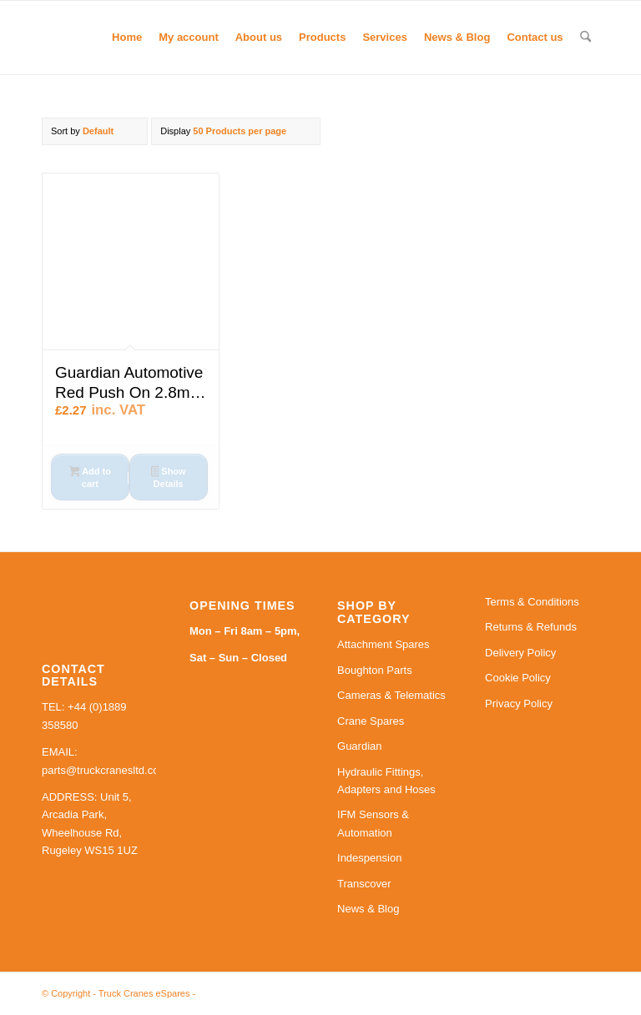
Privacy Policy (519, 703)
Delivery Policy (520, 652)
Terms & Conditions (532, 601)
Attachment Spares (383, 644)
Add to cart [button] (90, 477)
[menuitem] (126, 37)
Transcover (364, 883)
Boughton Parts (374, 670)
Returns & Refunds (531, 627)
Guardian (359, 746)
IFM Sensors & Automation (373, 823)
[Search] (585, 37)
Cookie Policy (518, 677)
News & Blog (368, 908)
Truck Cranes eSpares (144, 993)
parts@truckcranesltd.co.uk (108, 770)
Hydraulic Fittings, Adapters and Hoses (386, 781)
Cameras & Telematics (391, 695)
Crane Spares (370, 721)
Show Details (168, 477)
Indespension (369, 858)
